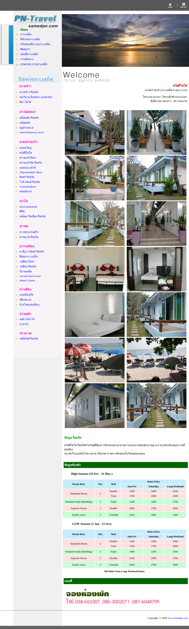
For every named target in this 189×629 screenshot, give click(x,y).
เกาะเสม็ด (25, 34)
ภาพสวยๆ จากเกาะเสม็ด (33, 64)
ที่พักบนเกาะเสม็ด (30, 39)
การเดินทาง (26, 59)
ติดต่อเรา (25, 49)
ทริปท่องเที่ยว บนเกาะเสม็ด (35, 44)
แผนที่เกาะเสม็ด (29, 54)
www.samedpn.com (178, 617)
